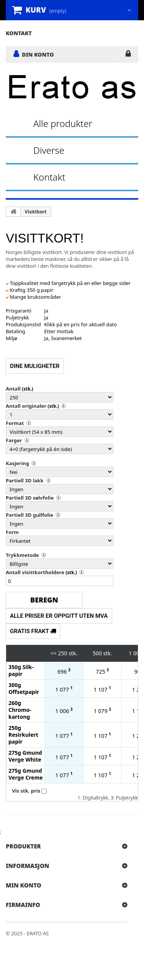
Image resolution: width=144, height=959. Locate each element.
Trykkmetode (22, 555)
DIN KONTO (38, 54)
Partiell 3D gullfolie (29, 514)
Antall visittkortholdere (35, 572)
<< (53, 653)
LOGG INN (128, 55)
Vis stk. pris (26, 790)
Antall (13, 388)
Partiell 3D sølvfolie (30, 497)
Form (12, 532)
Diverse (49, 150)
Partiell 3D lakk (24, 480)
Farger (14, 440)
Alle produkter (63, 123)
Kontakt (49, 177)
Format (15, 423)
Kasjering (17, 463)
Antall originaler (26, 405)
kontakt (19, 33)
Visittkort (35, 211)
